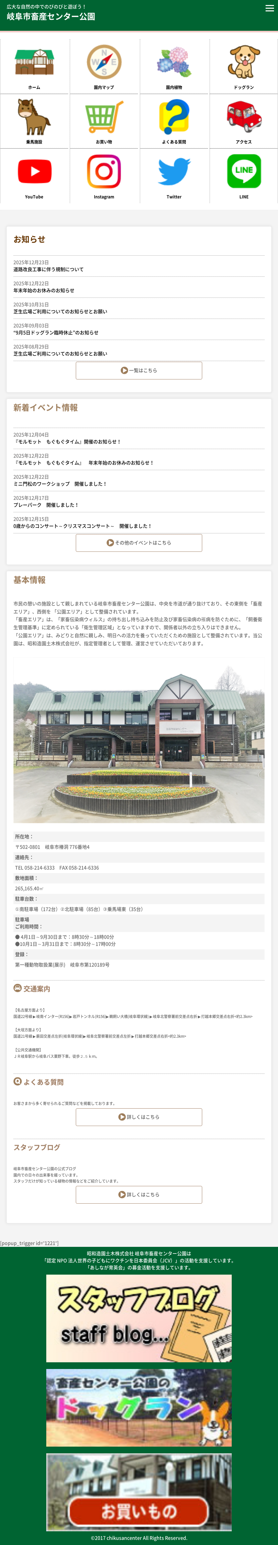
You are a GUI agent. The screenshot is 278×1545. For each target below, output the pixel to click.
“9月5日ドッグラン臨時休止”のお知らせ (135, 328)
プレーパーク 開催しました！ (135, 501)
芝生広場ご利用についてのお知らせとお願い (135, 307)
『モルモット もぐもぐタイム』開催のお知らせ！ (135, 437)
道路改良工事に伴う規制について (135, 265)
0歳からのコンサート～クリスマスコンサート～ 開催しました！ (135, 522)
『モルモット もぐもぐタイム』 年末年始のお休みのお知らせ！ (135, 458)
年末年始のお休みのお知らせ (135, 286)
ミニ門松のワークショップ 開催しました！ (135, 480)
